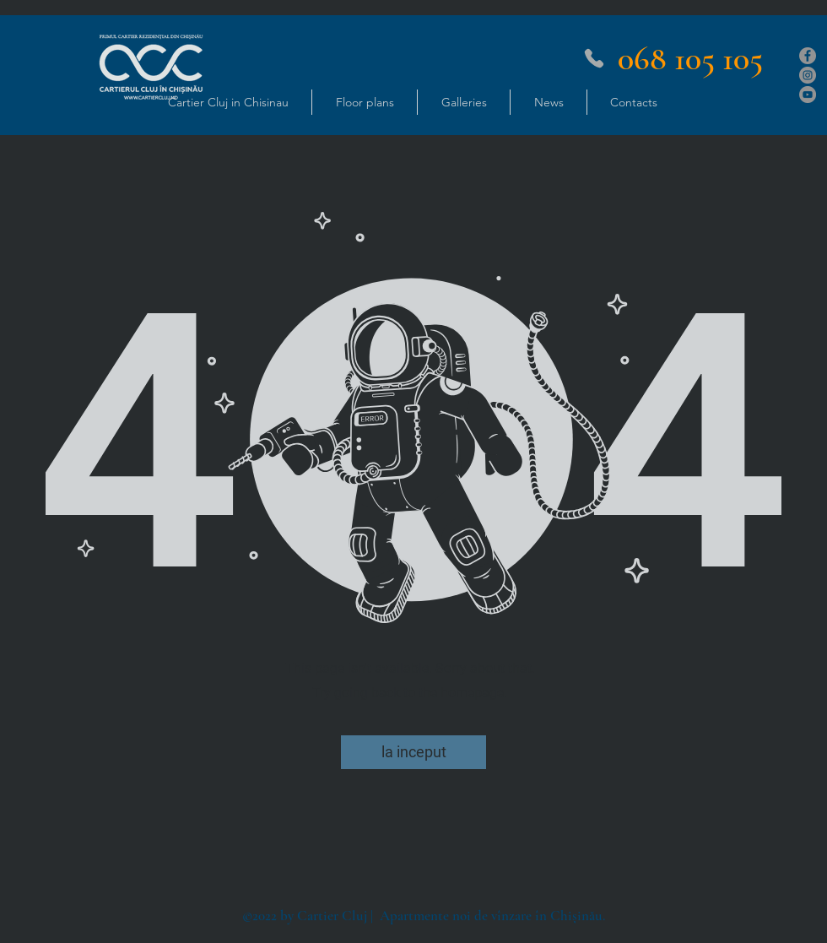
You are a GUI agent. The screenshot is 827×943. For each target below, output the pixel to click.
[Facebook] (807, 55)
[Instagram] (807, 75)
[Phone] (594, 58)
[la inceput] (413, 752)
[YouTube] (807, 94)
